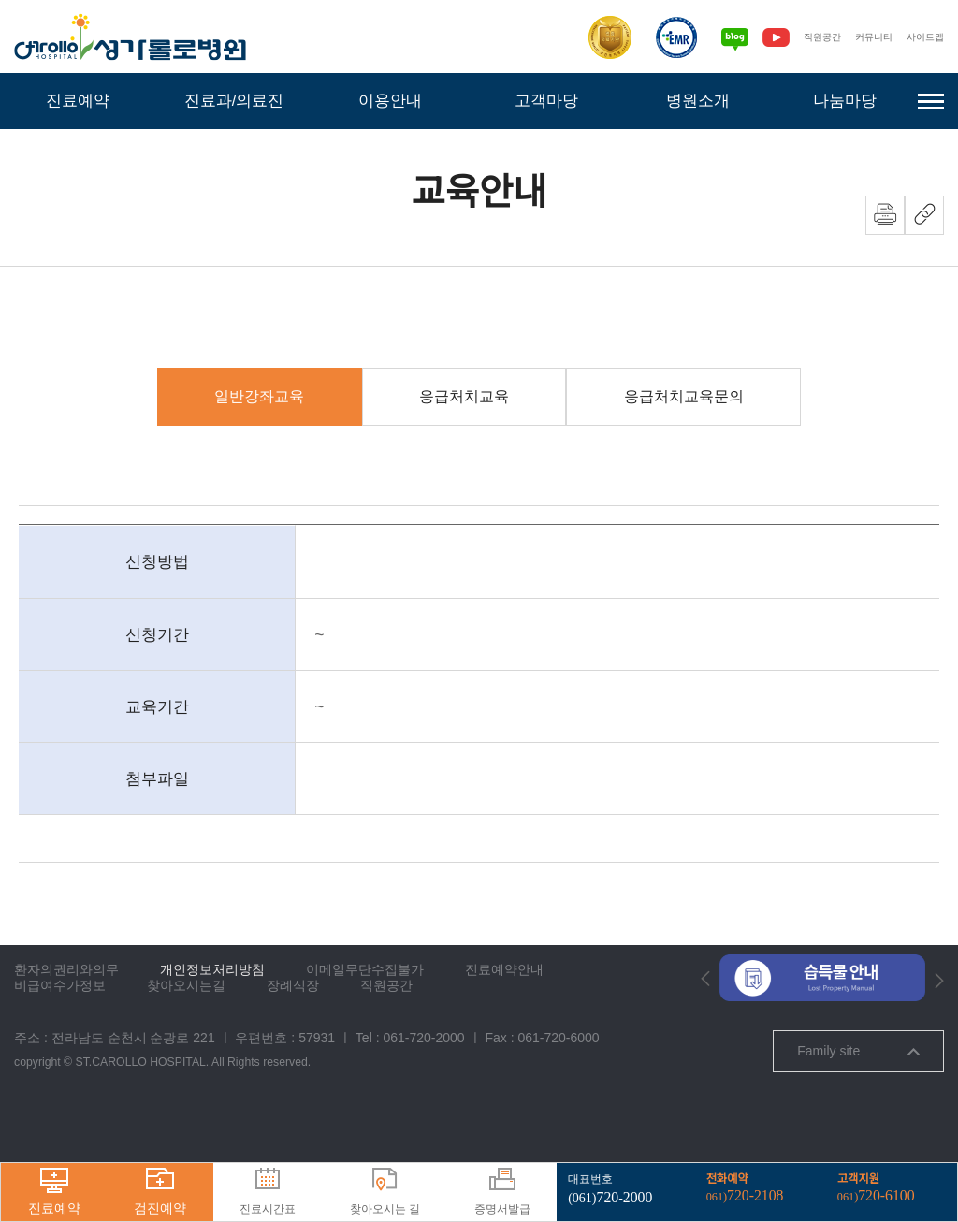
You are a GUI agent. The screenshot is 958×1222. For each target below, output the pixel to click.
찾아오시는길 (186, 1041)
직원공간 (813, 36)
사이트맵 (923, 36)
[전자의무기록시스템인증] (665, 37)
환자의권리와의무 (66, 1025)
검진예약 (160, 1191)
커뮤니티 (868, 36)
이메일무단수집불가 (365, 1025)
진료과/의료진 (233, 100)
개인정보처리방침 (212, 1025)
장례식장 (293, 1041)
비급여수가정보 (60, 1041)
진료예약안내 (504, 1025)
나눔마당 (844, 100)
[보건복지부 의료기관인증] (598, 37)
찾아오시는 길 (385, 1191)
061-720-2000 (423, 1093)
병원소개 (697, 100)
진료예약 (77, 100)
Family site (858, 1106)
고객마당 (546, 100)
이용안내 (390, 100)
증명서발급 (502, 1191)
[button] (705, 1034)
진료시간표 (268, 1191)
